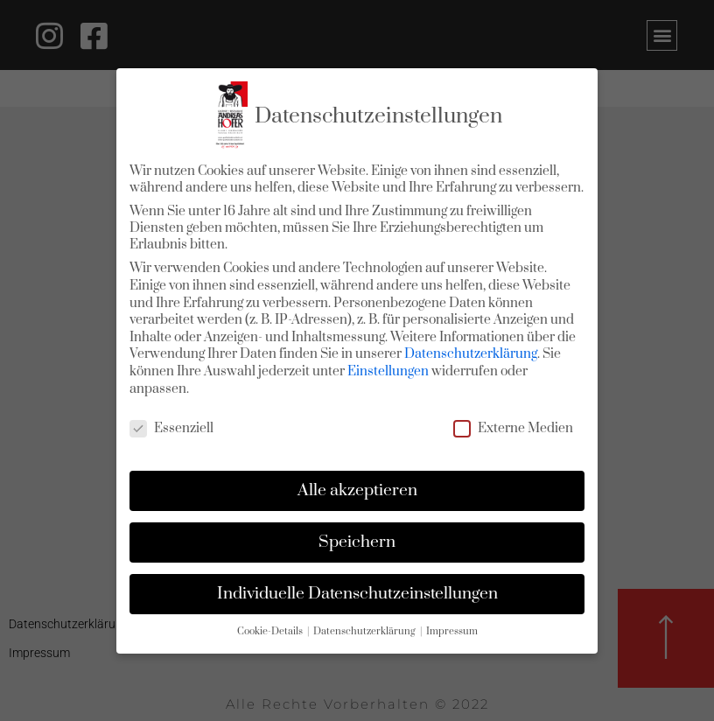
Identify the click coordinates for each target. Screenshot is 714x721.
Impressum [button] (452, 632)
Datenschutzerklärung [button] (365, 632)
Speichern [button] (357, 542)
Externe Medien (513, 428)
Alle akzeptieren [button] (357, 490)
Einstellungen (388, 371)
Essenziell (172, 428)
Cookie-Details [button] (271, 632)
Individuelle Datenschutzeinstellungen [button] (357, 594)
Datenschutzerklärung (470, 354)
